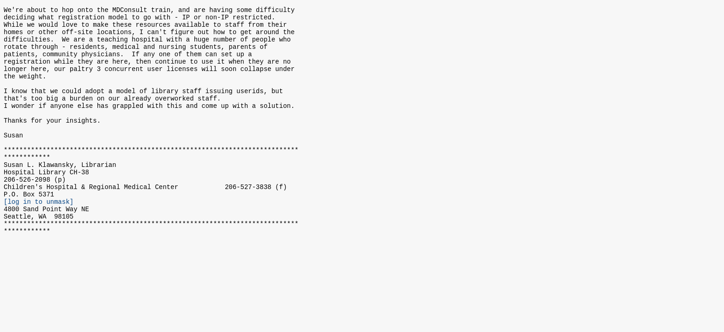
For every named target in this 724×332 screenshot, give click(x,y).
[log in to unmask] (38, 238)
